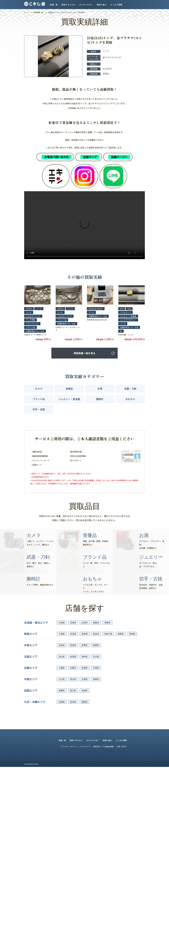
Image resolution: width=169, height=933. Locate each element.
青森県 (107, 788)
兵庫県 (84, 834)
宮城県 (73, 788)
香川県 (73, 856)
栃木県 (96, 800)
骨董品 (69, 554)
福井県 (84, 822)
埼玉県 (73, 800)
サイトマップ (85, 912)
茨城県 (132, 800)
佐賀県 (62, 868)
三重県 (62, 834)
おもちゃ (130, 565)
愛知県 (73, 811)
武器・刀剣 (130, 554)
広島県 (84, 845)
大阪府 (96, 834)
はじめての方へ (86, 4)
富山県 (62, 822)
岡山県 (73, 845)
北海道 (62, 788)
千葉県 (62, 800)
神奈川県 (108, 800)
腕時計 (99, 565)
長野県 (84, 811)
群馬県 (121, 800)
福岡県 (84, 868)
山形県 (84, 788)
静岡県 (96, 811)
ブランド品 (39, 565)
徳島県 (96, 845)
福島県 (96, 788)
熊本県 (73, 868)
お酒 (99, 554)
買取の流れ (102, 4)
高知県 (84, 856)
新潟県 (73, 822)
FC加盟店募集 (108, 912)
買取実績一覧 (38, 12)
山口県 (62, 845)
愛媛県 (62, 856)
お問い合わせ (122, 912)
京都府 (73, 834)
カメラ (38, 554)
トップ (26, 12)
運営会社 (96, 912)
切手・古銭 (39, 575)
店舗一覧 (54, 4)
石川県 (96, 822)
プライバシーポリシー (68, 912)
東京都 (84, 800)
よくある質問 (116, 4)
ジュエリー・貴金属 (69, 565)
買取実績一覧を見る (84, 519)
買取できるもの (68, 4)
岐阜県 (62, 811)
